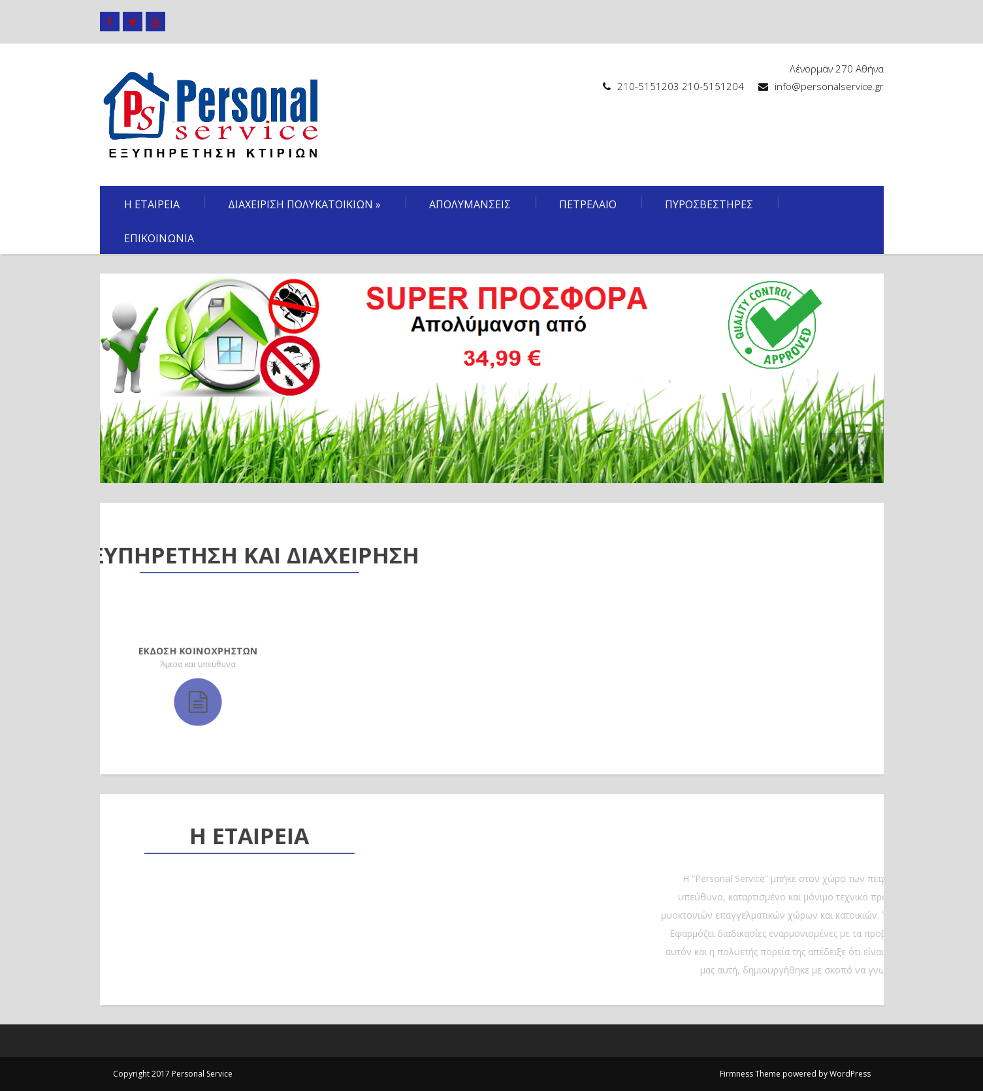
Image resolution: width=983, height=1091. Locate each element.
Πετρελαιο (588, 204)
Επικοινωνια (159, 238)
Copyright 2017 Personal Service (173, 1073)
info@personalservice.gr (829, 86)
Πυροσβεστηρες (709, 204)
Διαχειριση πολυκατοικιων (304, 204)
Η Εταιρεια (152, 204)
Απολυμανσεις (470, 204)
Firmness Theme (750, 1073)
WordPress (850, 1073)
